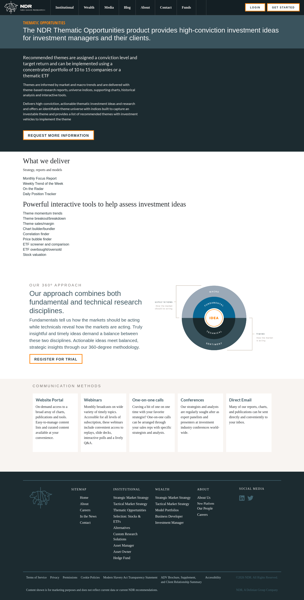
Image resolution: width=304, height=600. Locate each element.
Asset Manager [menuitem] (123, 545)
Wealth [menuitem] (89, 7)
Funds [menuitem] (186, 7)
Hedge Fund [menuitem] (121, 558)
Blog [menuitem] (127, 7)
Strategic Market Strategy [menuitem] (131, 497)
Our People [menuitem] (205, 508)
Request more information (58, 135)
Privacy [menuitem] (54, 577)
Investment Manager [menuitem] (169, 522)
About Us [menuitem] (204, 497)
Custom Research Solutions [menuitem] (125, 536)
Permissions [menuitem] (70, 577)
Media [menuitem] (109, 7)
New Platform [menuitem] (205, 503)
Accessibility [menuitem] (213, 577)
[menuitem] (201, 7)
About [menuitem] (145, 7)
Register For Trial (55, 359)
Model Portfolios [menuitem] (167, 510)
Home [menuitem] (84, 497)
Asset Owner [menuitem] (122, 551)
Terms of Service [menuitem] (36, 577)
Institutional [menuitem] (65, 7)
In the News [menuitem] (88, 516)
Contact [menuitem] (166, 7)
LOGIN (255, 7)
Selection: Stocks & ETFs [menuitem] (127, 519)
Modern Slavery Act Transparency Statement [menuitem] (130, 577)
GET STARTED (283, 7)
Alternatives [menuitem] (121, 528)
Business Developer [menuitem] (169, 516)
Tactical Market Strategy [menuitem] (130, 504)
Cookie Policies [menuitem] (90, 577)
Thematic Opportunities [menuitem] (129, 510)
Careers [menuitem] (85, 510)
